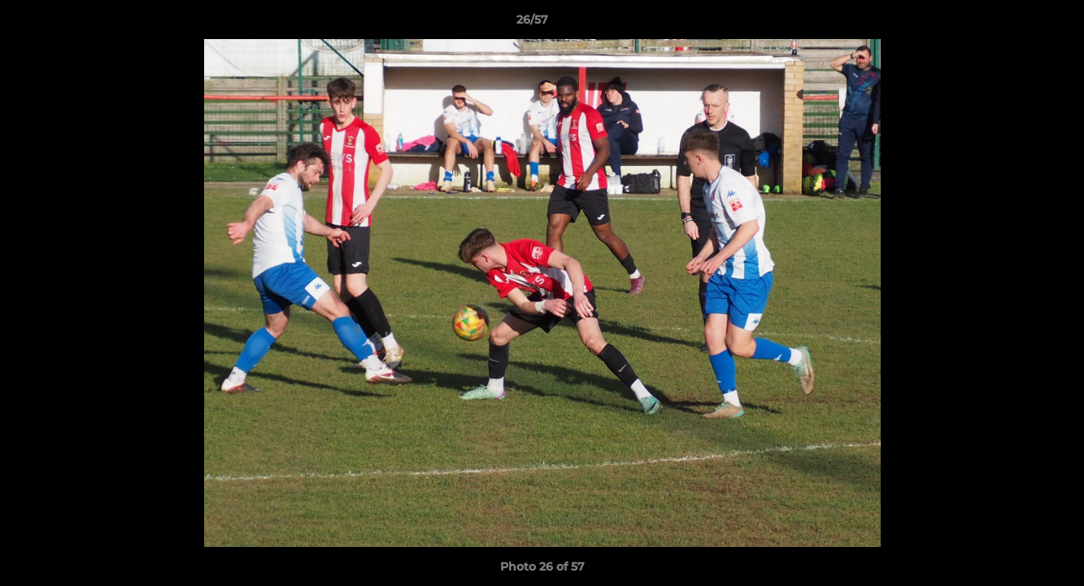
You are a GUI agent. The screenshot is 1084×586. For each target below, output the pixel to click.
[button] (1015, 23)
